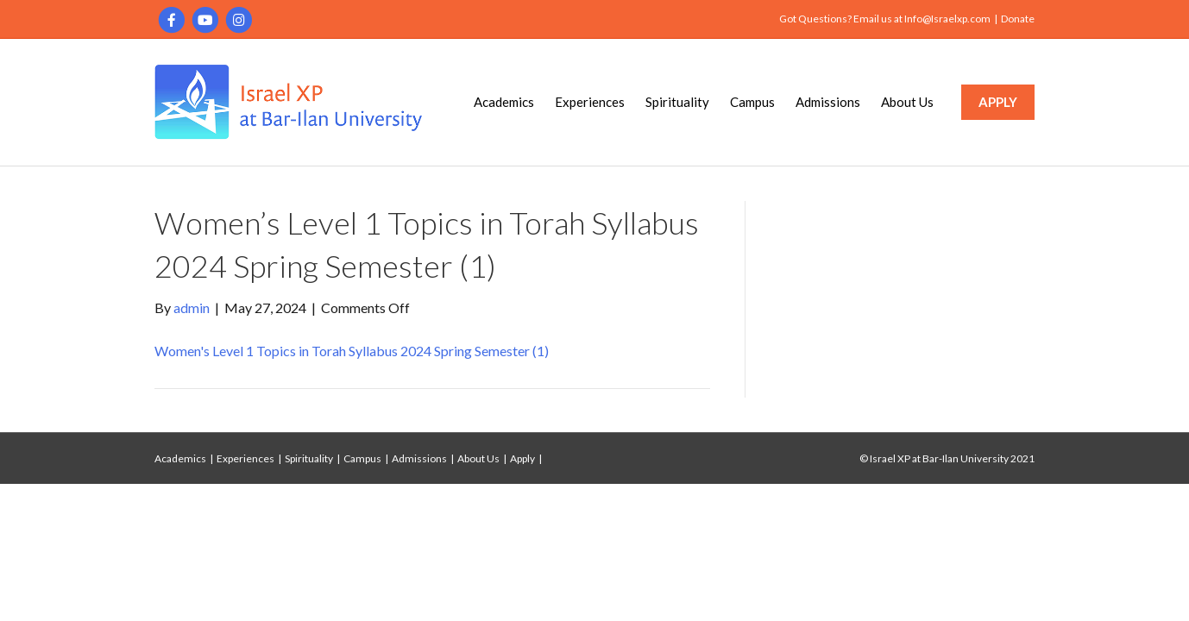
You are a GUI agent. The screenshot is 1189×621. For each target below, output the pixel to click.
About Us (907, 102)
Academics (504, 102)
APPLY (997, 102)
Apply (522, 458)
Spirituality (677, 102)
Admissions (828, 102)
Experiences (590, 102)
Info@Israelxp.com (947, 18)
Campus (752, 102)
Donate (1018, 18)
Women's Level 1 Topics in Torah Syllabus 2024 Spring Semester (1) (351, 350)
